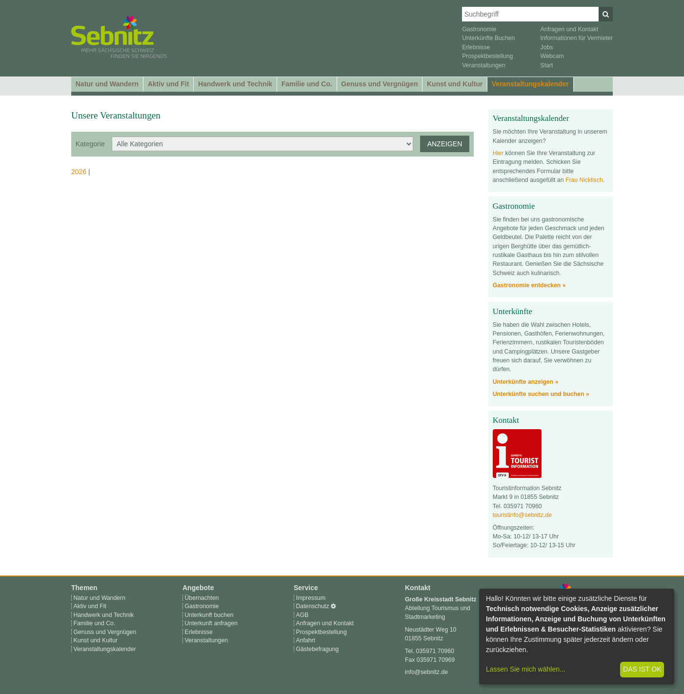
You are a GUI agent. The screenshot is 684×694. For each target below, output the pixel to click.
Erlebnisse (476, 47)
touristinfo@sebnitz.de (522, 515)
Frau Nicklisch (584, 180)
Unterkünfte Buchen (488, 38)
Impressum (311, 598)
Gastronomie (479, 29)
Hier (498, 153)
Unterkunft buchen (209, 615)
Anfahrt (306, 640)
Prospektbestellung (487, 56)
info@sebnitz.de (426, 672)
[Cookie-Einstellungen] (333, 606)
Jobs (547, 47)
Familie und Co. (307, 84)
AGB (302, 615)
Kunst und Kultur (455, 84)
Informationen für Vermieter (577, 38)
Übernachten (202, 598)
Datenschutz (312, 606)
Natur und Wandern (107, 84)
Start (547, 65)
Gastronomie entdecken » (529, 285)
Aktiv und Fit (168, 84)
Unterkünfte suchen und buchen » (541, 394)
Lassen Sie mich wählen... (525, 669)
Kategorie (90, 144)
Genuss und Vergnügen (379, 84)
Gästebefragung (317, 649)
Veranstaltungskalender (530, 84)
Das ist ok (642, 669)
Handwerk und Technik (235, 84)
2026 (78, 172)
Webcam (552, 56)
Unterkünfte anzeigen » (526, 381)
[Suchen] (606, 14)
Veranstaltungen (483, 65)
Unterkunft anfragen (211, 623)
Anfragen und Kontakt (570, 29)
